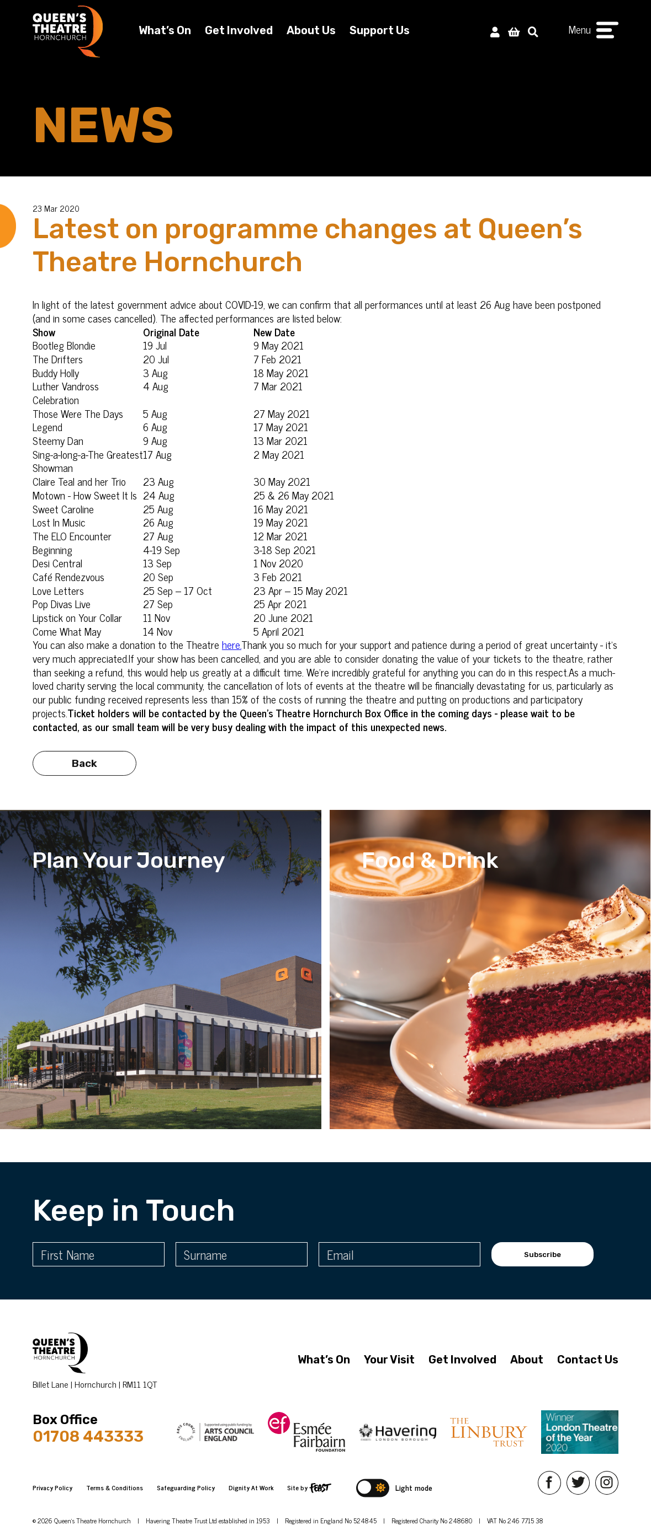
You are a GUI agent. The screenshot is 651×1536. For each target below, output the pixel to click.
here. (231, 644)
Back (84, 781)
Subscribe (542, 1254)
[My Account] (495, 31)
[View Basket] (514, 31)
